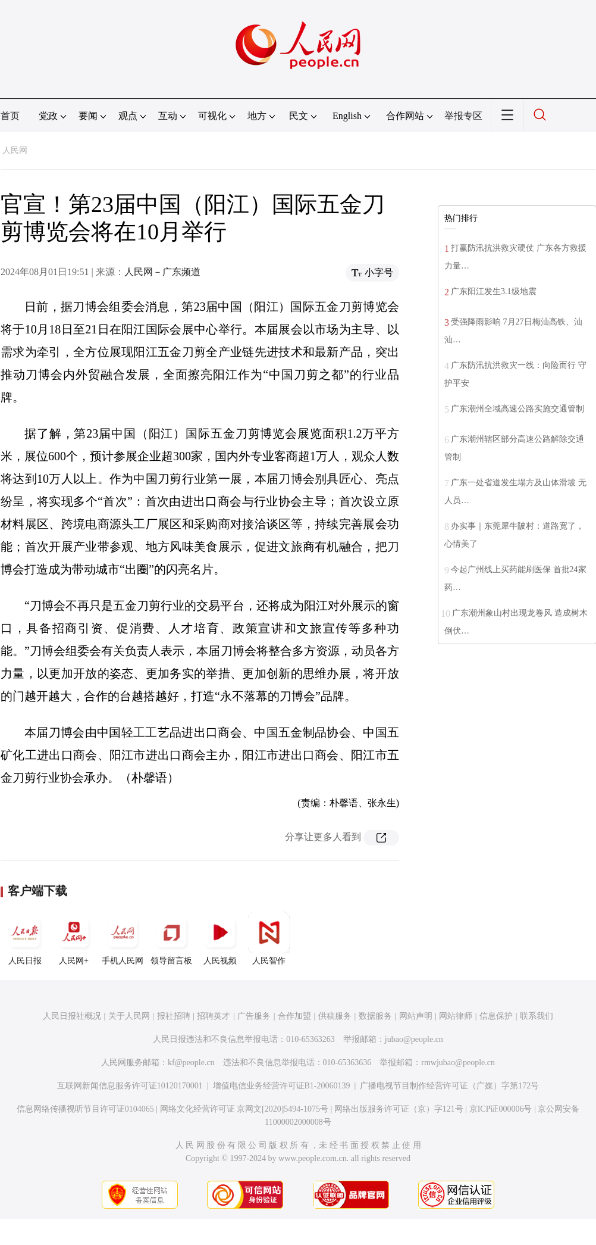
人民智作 (269, 938)
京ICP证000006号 (500, 1108)
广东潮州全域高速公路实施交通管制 (517, 408)
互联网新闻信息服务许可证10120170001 (130, 1085)
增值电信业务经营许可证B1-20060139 (281, 1085)
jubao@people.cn (414, 1039)
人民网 (14, 150)
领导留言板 (171, 938)
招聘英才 (213, 1016)
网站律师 (455, 1016)
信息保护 (496, 1016)
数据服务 (375, 1016)
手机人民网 (122, 938)
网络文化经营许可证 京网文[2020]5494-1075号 (244, 1108)
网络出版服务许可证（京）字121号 (398, 1108)
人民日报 (25, 938)
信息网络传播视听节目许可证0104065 (85, 1108)
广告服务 (254, 1016)
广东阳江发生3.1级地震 (494, 291)
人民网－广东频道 (162, 272)
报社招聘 (173, 1016)
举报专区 (463, 116)
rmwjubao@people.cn (458, 1062)
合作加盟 (294, 1016)
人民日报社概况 (72, 1016)
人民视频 (220, 938)
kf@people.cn (191, 1062)
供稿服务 (335, 1016)
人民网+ (74, 938)
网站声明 (415, 1016)
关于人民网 (129, 1016)
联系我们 (536, 1016)
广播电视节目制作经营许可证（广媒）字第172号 (449, 1085)
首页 (10, 116)
